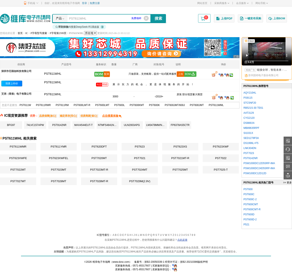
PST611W (25, 105)
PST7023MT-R (99, 169)
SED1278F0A (251, 138)
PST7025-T (221, 169)
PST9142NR (59, 125)
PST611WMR (18, 146)
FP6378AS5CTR (180, 125)
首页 (20, 33)
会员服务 (242, 3)
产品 (59, 18)
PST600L (119, 105)
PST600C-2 (250, 199)
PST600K (154, 105)
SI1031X (248, 133)
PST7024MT (139, 169)
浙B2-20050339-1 (154, 261)
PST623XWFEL (58, 158)
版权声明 (203, 261)
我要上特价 (11, 83)
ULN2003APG (132, 125)
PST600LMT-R (82, 105)
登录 (84, 3)
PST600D (248, 214)
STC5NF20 (249, 102)
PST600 (248, 189)
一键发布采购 (250, 18)
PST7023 (248, 153)
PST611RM (62, 105)
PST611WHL (52, 82)
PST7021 (139, 158)
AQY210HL (249, 92)
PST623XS (180, 146)
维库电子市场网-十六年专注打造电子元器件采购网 (25, 19)
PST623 (140, 146)
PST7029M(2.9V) (139, 181)
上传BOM (276, 18)
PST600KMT (137, 105)
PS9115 (248, 97)
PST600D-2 (250, 219)
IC (26, 33)
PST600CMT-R (251, 209)
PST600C (248, 194)
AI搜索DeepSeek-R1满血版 (79, 26)
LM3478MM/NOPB (156, 125)
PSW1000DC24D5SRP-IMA (259, 168)
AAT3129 (248, 112)
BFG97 (11, 125)
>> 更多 (287, 182)
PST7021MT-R (180, 158)
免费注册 (95, 3)
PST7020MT (99, 158)
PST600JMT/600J (175, 105)
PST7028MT (58, 181)
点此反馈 (182, 239)
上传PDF (224, 18)
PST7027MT (18, 181)
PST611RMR (43, 105)
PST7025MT (180, 169)
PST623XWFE (18, 158)
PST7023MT (58, 169)
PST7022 (220, 158)
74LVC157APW (35, 125)
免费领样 (136, 18)
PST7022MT (18, 169)
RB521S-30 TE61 (253, 107)
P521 (246, 224)
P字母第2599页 (58, 33)
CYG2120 (249, 117)
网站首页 (202, 3)
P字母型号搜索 (39, 33)
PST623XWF (221, 146)
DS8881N (248, 122)
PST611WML (216, 105)
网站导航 (261, 3)
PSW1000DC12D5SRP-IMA (259, 163)
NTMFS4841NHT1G (108, 125)
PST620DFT (99, 146)
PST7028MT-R (99, 181)
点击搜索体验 (112, 115)
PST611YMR (59, 146)
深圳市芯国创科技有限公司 (16, 71)
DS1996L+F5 (250, 143)
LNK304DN (249, 148)
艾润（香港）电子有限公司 (16, 93)
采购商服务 (221, 3)
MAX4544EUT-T (83, 125)
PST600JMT (197, 105)
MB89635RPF (251, 128)
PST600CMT (250, 204)
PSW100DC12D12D (254, 173)
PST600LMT (102, 105)
